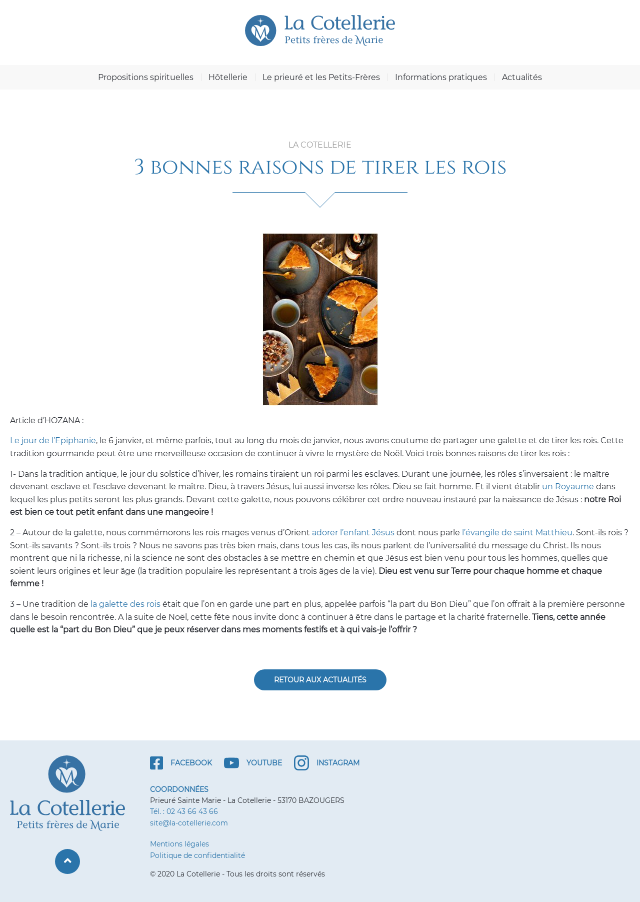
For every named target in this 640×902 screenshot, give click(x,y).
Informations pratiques (441, 77)
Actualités (522, 77)
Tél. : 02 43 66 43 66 (184, 811)
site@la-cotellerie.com (189, 822)
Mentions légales (179, 843)
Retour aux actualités (320, 679)
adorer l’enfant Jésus (353, 532)
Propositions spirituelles (146, 77)
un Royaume (569, 486)
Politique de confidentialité (197, 855)
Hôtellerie (228, 77)
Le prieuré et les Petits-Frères (321, 77)
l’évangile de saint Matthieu (517, 532)
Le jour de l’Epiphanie (53, 440)
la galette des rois (125, 604)
